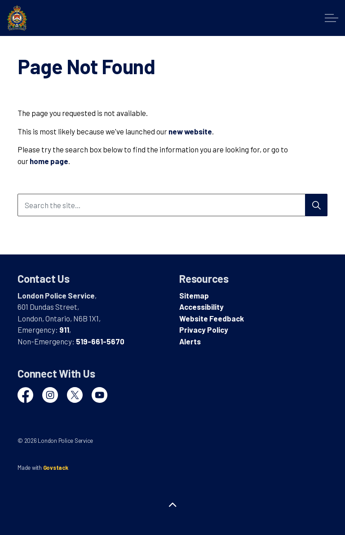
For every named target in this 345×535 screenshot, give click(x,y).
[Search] (316, 205)
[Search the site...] (172, 205)
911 (64, 329)
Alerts (190, 341)
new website (190, 131)
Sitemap (194, 295)
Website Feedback (211, 318)
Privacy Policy (203, 329)
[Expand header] (331, 18)
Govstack (55, 467)
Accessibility (201, 306)
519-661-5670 (100, 341)
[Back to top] (172, 505)
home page (49, 160)
